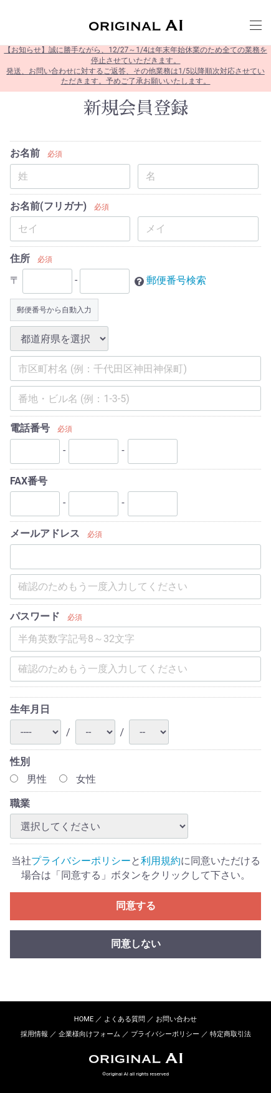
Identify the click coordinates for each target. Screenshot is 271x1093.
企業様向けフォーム (89, 1035)
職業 (20, 803)
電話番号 (30, 429)
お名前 (25, 153)
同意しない (136, 944)
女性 (77, 779)
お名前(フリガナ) (48, 206)
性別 (20, 762)
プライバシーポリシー (81, 861)
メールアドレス (45, 533)
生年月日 (30, 709)
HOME (83, 1019)
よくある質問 (124, 1019)
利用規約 (161, 861)
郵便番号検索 (176, 281)
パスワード (35, 616)
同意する (136, 906)
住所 (20, 258)
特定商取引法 (230, 1035)
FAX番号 (28, 481)
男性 (28, 779)
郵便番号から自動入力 (54, 310)
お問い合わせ (176, 1019)
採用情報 (34, 1035)
